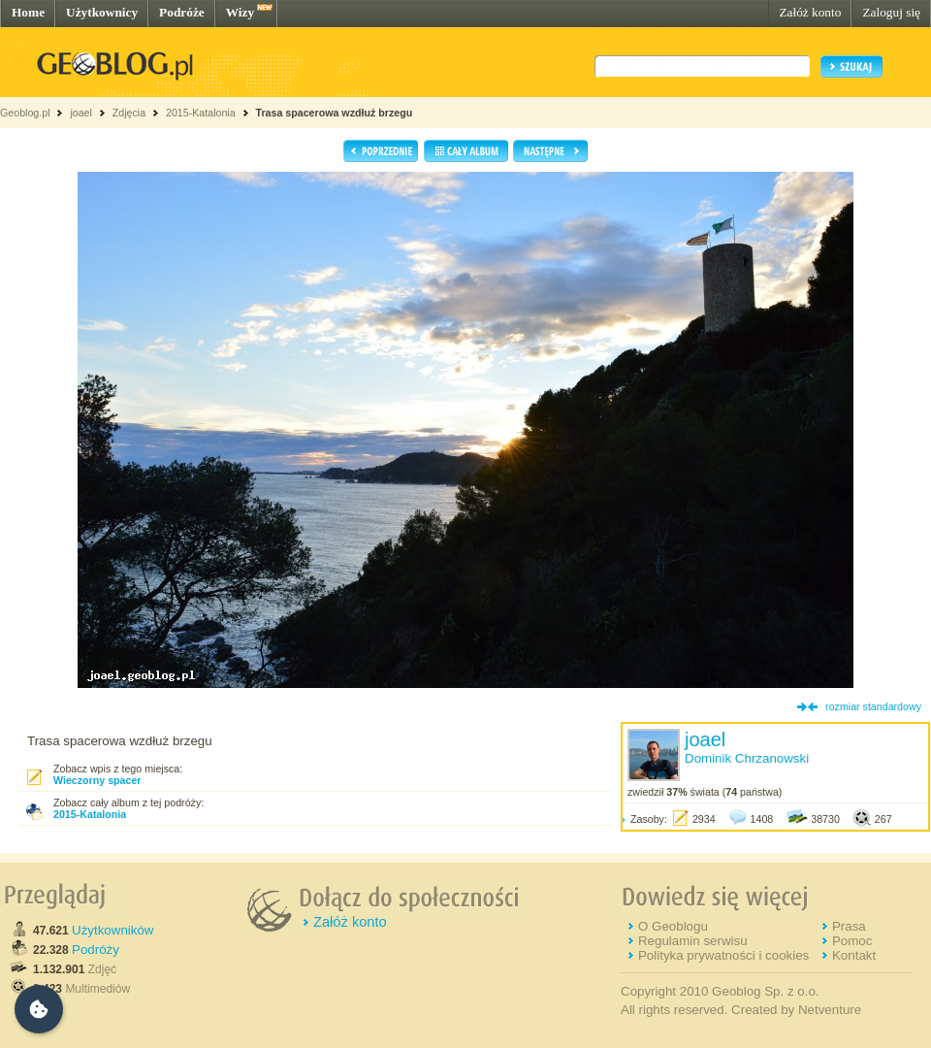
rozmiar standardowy (873, 706)
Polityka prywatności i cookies (723, 955)
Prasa (849, 926)
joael (81, 112)
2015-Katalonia (201, 112)
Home (28, 12)
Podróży (95, 949)
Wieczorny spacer (97, 780)
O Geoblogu (673, 926)
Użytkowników (112, 930)
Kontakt (854, 955)
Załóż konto (810, 12)
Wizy (240, 12)
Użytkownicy (102, 12)
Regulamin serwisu (693, 940)
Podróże (182, 12)
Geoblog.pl (25, 112)
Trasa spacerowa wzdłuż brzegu (334, 112)
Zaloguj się (891, 12)
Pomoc (852, 940)
